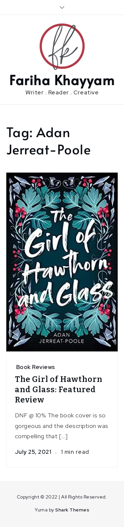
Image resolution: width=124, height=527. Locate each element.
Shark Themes (72, 510)
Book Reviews (35, 367)
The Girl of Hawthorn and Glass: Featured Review (59, 389)
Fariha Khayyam (62, 80)
